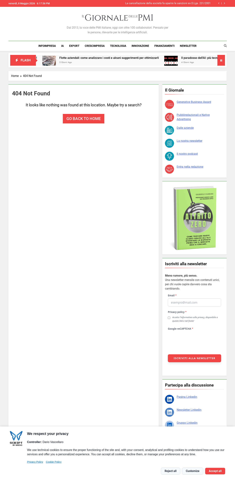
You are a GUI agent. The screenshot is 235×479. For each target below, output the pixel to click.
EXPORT (74, 46)
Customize (192, 471)
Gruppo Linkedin (187, 422)
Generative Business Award (194, 101)
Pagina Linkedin (187, 396)
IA (62, 46)
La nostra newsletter (189, 140)
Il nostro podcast (187, 153)
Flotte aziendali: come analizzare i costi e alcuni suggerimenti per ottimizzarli (117, 57)
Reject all (170, 471)
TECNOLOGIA (118, 46)
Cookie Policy (53, 461)
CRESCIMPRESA (95, 46)
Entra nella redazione (190, 166)
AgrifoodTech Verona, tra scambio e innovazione (181, 3)
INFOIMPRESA (47, 46)
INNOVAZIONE (140, 46)
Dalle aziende (185, 127)
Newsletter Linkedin (189, 409)
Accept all (215, 471)
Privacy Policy (35, 461)
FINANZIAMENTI (164, 46)
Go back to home (83, 118)
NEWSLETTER (188, 46)
